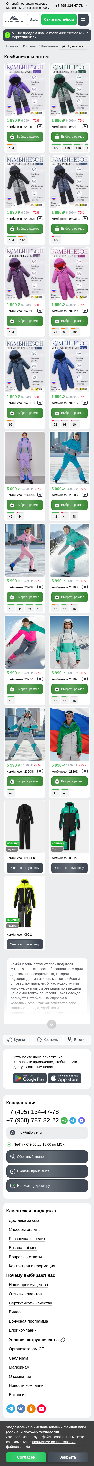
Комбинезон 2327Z (20, 679)
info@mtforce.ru (29, 1132)
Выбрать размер (24, 136)
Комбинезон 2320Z (65, 679)
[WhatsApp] (65, 1120)
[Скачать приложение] (30, 1078)
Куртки (19, 1040)
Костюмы (51, 1040)
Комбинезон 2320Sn (21, 495)
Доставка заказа (24, 1220)
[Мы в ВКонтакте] (21, 1408)
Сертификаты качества (30, 1303)
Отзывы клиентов (25, 1294)
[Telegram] (73, 1120)
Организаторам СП (27, 1349)
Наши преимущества (28, 1284)
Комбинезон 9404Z (65, 127)
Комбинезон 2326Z (65, 771)
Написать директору (33, 1186)
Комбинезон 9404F (20, 127)
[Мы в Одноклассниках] (31, 1408)
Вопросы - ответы (25, 1257)
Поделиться (75, 46)
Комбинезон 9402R (65, 311)
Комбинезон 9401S (65, 403)
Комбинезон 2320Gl (20, 771)
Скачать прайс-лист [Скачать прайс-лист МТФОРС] (33, 1171)
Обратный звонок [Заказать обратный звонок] (31, 1157)
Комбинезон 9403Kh (21, 219)
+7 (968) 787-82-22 (32, 1120)
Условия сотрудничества (37, 1339)
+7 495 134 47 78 (71, 6)
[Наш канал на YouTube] (41, 1408)
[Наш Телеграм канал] (10, 1408)
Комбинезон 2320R (20, 587)
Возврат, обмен (23, 1247)
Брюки (79, 1040)
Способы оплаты (24, 1229)
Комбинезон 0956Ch (21, 858)
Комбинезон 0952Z (65, 858)
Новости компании (26, 1385)
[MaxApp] (82, 1120)
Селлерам (18, 1358)
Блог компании (23, 1330)
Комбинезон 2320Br (65, 587)
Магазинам (19, 1367)
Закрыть (67, 1457)
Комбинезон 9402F (20, 311)
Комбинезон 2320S (65, 495)
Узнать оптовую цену (24, 868)
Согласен (26, 1457)
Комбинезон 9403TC (66, 219)
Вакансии (18, 1394)
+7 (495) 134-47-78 (32, 1111)
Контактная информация (32, 1266)
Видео (15, 1312)
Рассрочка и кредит (27, 1238)
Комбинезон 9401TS (21, 403)
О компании (20, 1376)
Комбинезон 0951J (20, 934)
